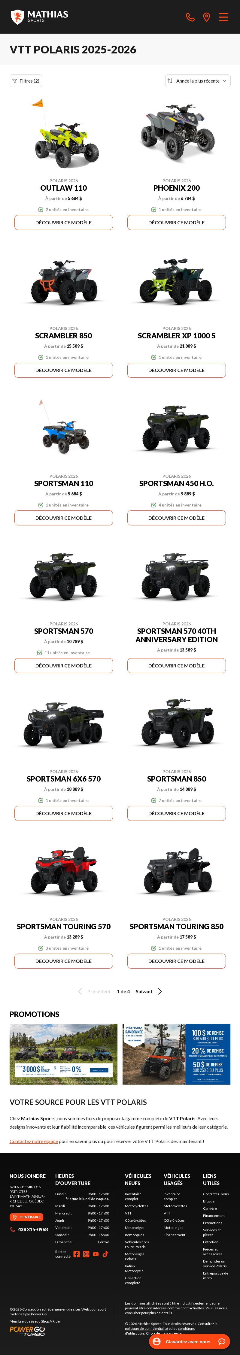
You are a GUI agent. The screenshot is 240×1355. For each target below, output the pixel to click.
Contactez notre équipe (34, 1141)
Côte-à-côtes (135, 1220)
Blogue (208, 1201)
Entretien (210, 1242)
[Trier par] (198, 80)
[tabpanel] (82, 1218)
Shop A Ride (50, 1321)
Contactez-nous (216, 1194)
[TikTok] (105, 1254)
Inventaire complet (133, 1196)
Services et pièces (212, 1232)
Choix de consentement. (166, 1333)
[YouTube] (95, 1254)
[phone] (190, 16)
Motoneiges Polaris (134, 1256)
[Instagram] (86, 1254)
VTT (128, 1213)
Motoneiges (134, 1227)
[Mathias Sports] (39, 16)
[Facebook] (76, 1254)
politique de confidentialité (146, 1328)
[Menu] (223, 17)
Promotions (212, 1222)
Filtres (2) (25, 80)
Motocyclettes (136, 1206)
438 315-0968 (29, 1229)
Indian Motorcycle (134, 1268)
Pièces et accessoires (213, 1251)
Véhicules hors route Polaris (137, 1244)
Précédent (93, 991)
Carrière (210, 1208)
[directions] (206, 16)
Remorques (134, 1235)
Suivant (150, 991)
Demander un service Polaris (215, 1263)
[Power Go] (62, 1331)
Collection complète (133, 1280)
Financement (174, 1235)
